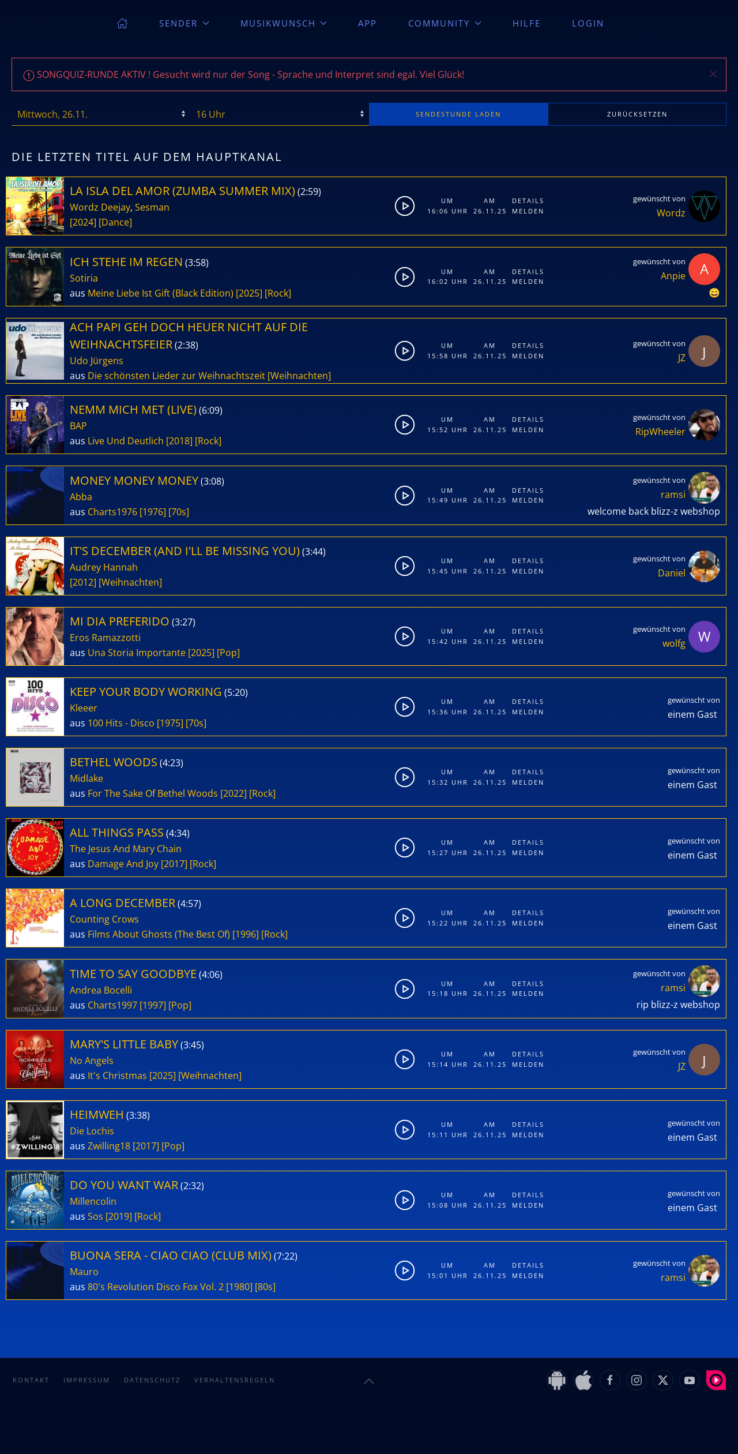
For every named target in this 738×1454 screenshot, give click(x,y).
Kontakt (31, 1380)
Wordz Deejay (100, 207)
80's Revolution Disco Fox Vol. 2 (156, 1286)
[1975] (170, 723)
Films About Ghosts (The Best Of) (159, 934)
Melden (528, 211)
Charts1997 (112, 1005)
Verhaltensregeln (234, 1380)
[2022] (233, 793)
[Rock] (278, 293)
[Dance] (115, 222)
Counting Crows (104, 919)
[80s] (265, 1286)
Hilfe (527, 23)
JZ (682, 357)
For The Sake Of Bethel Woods (153, 793)
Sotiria (84, 278)
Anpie (673, 275)
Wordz (671, 213)
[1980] (239, 1286)
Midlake (86, 778)
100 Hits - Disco (121, 723)
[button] (713, 74)
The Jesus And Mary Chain (126, 848)
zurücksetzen (637, 114)
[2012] (83, 582)
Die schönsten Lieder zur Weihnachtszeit (176, 375)
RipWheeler (660, 431)
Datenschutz (152, 1380)
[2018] (179, 440)
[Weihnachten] (299, 375)
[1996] (245, 934)
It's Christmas (117, 1075)
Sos (95, 1216)
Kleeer (83, 708)
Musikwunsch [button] (283, 23)
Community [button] (444, 23)
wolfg (674, 643)
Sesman (152, 207)
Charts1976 (112, 511)
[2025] (249, 293)
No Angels (92, 1060)
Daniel (672, 573)
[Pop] (228, 652)
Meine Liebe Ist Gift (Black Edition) (161, 293)
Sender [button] (184, 23)
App (367, 23)
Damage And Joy (123, 863)
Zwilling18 (109, 1146)
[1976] (153, 511)
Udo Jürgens (96, 360)
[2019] (119, 1216)
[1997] (153, 1005)
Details (528, 200)
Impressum (86, 1380)
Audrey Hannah (104, 567)
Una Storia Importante (137, 652)
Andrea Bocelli (101, 990)
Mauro (84, 1271)
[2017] (174, 863)
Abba (81, 496)
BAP (78, 425)
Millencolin (93, 1201)
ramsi (673, 494)
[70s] (178, 511)
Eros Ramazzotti (105, 637)
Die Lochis (92, 1131)
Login (588, 23)
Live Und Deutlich (126, 440)
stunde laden (458, 114)
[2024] (83, 222)
